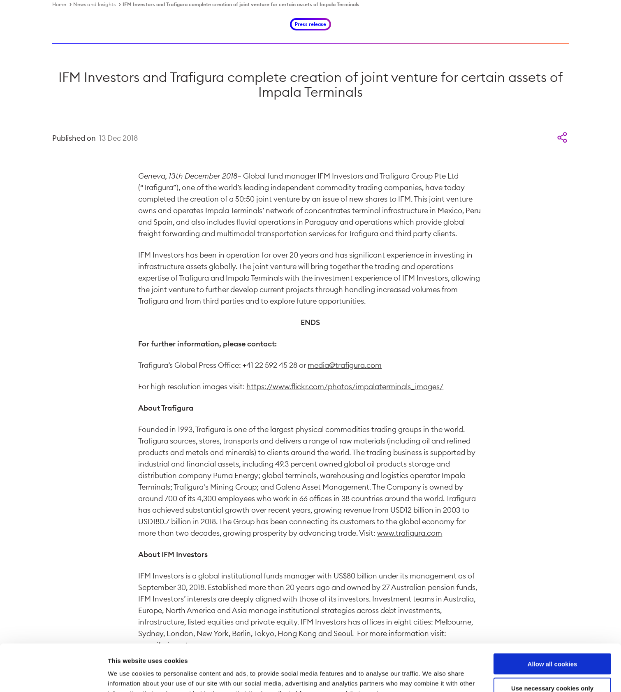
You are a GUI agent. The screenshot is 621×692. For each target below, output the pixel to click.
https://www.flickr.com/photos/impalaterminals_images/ (344, 386)
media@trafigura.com (345, 365)
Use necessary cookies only (552, 644)
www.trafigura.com (409, 533)
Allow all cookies (552, 619)
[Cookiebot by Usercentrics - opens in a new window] (53, 676)
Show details (431, 675)
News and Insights (94, 4)
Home (59, 4)
